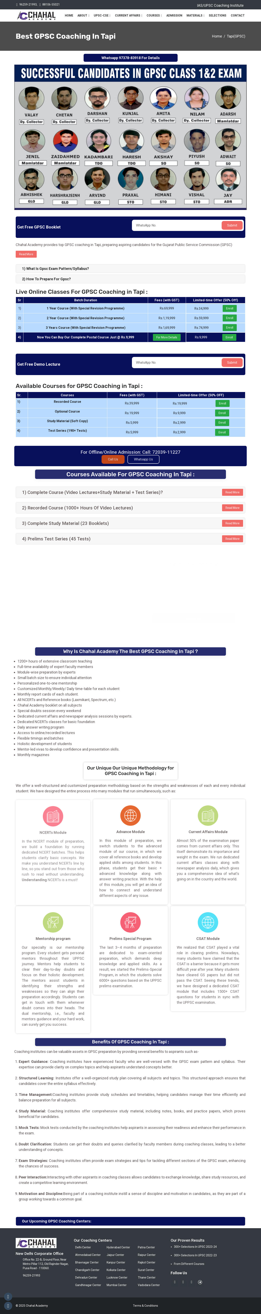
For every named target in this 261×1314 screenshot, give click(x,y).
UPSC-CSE (101, 15)
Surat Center (146, 1270)
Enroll (229, 308)
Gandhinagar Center (88, 1285)
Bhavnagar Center (87, 1262)
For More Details (166, 337)
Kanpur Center (116, 1262)
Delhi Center (83, 1247)
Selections (217, 15)
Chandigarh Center (87, 1270)
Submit (232, 225)
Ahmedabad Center (88, 1255)
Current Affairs (127, 15)
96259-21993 (28, 4)
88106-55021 (51, 4)
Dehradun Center (86, 1277)
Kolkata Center (116, 1270)
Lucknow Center (117, 1277)
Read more (26, 254)
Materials (194, 15)
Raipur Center (147, 1255)
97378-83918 (130, 58)
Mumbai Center (117, 1285)
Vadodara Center (149, 1285)
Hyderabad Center (118, 1247)
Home (69, 15)
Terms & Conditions (145, 1305)
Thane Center (147, 1277)
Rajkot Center (146, 1262)
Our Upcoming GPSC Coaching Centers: (56, 1221)
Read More (233, 492)
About (82, 15)
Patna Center (146, 1247)
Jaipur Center (115, 1255)
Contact (238, 15)
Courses (153, 15)
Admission (174, 15)
